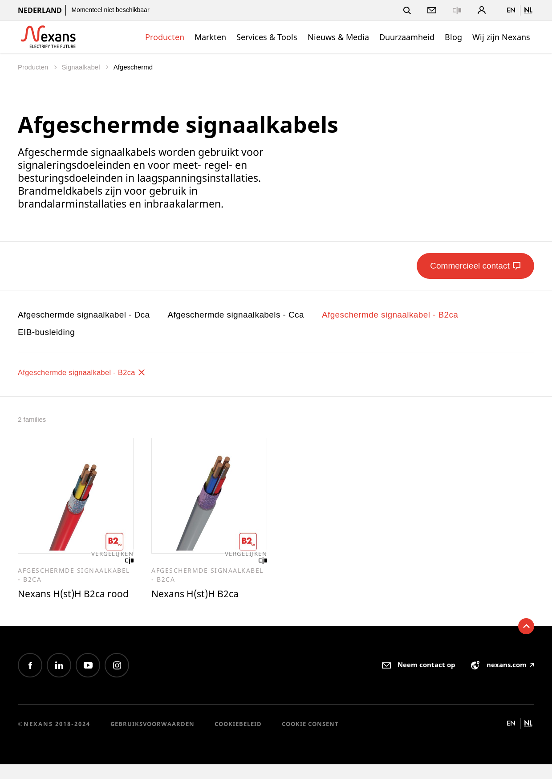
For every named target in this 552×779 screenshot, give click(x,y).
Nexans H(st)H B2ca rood (65, 601)
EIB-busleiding (46, 332)
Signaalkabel (82, 67)
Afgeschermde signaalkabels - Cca (236, 314)
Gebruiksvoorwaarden (152, 738)
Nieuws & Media (338, 37)
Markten (210, 37)
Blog (453, 37)
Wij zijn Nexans (501, 37)
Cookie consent (310, 738)
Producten (164, 37)
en (511, 10)
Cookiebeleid (238, 738)
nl (528, 10)
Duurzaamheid (406, 37)
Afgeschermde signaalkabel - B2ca (390, 314)
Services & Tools (266, 37)
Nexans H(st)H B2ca (198, 594)
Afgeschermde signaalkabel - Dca (84, 314)
